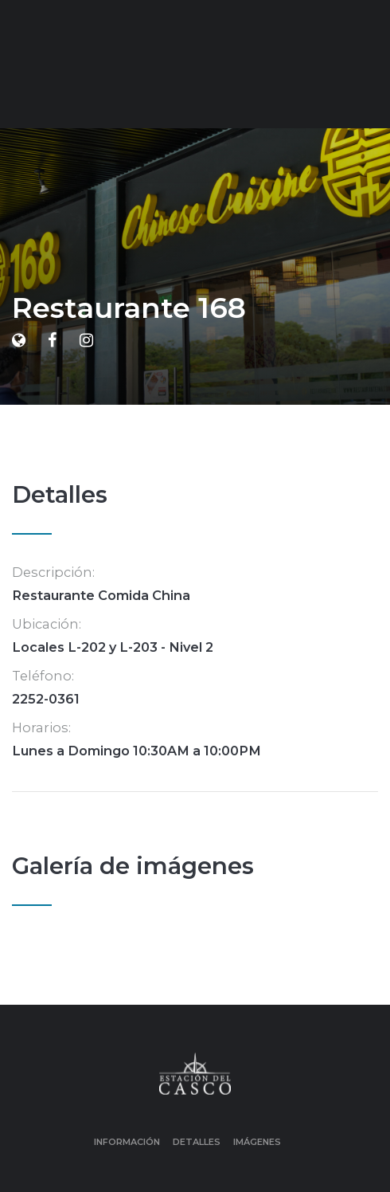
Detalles (196, 1141)
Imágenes (257, 1141)
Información (127, 1141)
